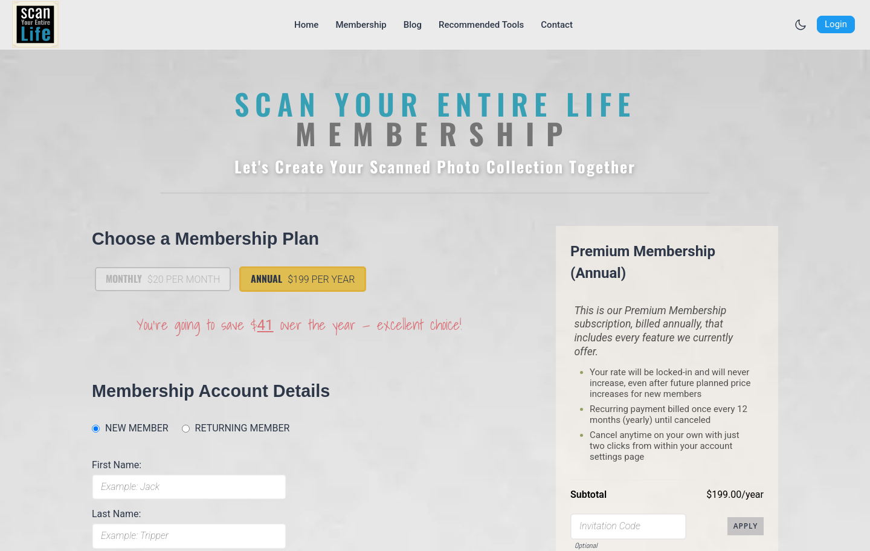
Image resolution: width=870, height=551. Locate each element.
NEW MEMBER (137, 428)
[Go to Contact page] (556, 24)
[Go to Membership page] (360, 24)
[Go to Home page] (306, 24)
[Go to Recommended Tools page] (481, 24)
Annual (303, 278)
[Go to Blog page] (412, 24)
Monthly (163, 278)
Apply (745, 526)
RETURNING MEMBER (242, 428)
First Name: (116, 465)
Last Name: (116, 514)
